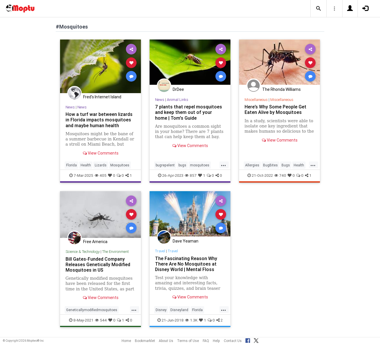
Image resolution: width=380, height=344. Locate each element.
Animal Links (177, 99)
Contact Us (233, 341)
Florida (71, 165)
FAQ (206, 341)
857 (191, 175)
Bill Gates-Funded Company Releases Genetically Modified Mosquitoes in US (98, 264)
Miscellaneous (256, 99)
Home (126, 341)
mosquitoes (199, 165)
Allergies (252, 165)
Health (86, 165)
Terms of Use (188, 341)
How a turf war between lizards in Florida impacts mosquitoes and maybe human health (99, 119)
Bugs (286, 165)
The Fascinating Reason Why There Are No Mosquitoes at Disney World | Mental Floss (186, 263)
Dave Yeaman (185, 241)
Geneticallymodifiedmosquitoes (91, 310)
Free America (95, 241)
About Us (166, 341)
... (223, 164)
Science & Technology (83, 251)
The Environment (115, 251)
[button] (318, 9)
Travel (160, 251)
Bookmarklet (145, 341)
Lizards (101, 165)
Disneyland (179, 310)
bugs (182, 165)
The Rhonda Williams (281, 89)
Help (216, 341)
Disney (161, 310)
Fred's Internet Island (102, 96)
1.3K (191, 320)
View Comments (100, 153)
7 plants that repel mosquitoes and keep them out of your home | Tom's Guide (188, 112)
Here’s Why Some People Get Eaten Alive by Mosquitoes (275, 109)
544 (101, 320)
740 (280, 175)
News (70, 107)
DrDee (178, 89)
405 (101, 175)
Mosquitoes (119, 165)
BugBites (270, 165)
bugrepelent (165, 165)
